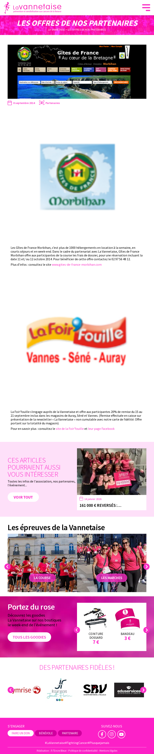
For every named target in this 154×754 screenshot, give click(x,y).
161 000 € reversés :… (100, 505)
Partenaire (70, 733)
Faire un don (21, 733)
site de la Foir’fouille (70, 429)
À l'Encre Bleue (58, 750)
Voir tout (23, 497)
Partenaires (53, 103)
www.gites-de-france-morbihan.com (77, 264)
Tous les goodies (29, 637)
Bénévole (46, 733)
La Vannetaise (56, 29)
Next (147, 566)
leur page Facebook (101, 429)
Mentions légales (108, 750)
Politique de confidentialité (82, 750)
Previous (8, 566)
